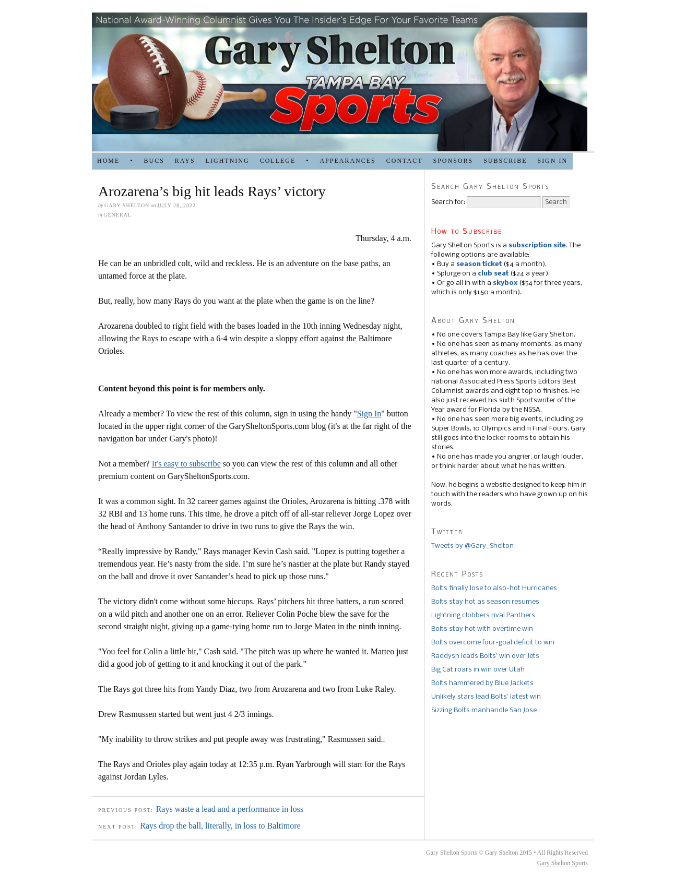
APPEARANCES (347, 160)
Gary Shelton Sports (562, 863)
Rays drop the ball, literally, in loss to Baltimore (220, 825)
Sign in (552, 160)
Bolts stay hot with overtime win (482, 629)
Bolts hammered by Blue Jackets (482, 683)
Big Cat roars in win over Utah (478, 669)
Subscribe (505, 160)
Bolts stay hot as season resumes (485, 601)
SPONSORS (453, 160)
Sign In (369, 413)
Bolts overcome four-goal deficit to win (492, 642)
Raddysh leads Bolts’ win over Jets (485, 656)
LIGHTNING (228, 160)
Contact (404, 160)
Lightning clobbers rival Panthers (483, 615)
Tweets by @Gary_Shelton (472, 546)
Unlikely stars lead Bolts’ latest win (486, 696)
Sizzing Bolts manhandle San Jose (484, 710)
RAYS (185, 160)
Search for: (448, 202)
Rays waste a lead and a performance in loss (230, 809)
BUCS (154, 160)
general (117, 215)
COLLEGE (278, 160)
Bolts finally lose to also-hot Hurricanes (494, 588)
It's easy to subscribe (186, 463)
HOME (108, 160)
